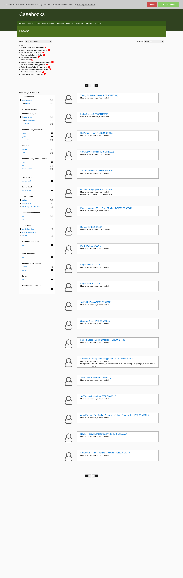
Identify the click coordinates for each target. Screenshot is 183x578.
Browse (22, 23)
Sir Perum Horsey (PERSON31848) (96, 133)
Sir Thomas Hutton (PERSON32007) (96, 171)
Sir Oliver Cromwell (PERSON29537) (97, 152)
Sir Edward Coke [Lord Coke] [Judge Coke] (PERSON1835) (107, 359)
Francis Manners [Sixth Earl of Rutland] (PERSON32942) (106, 208)
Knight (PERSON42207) (91, 283)
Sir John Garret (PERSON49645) (95, 321)
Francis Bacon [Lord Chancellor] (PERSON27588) (103, 340)
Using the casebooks (84, 23)
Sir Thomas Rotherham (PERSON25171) (98, 396)
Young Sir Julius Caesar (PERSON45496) (99, 95)
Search (30, 23)
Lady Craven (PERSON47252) (94, 114)
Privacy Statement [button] (86, 4)
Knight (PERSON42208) (91, 265)
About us (98, 23)
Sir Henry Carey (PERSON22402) (95, 377)
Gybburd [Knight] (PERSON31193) (96, 189)
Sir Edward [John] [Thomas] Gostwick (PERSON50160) (105, 453)
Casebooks (32, 14)
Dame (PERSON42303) (91, 227)
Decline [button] (152, 5)
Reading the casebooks (45, 23)
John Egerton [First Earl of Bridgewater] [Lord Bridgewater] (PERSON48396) (114, 415)
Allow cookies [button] (169, 5)
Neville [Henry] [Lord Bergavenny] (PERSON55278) (103, 434)
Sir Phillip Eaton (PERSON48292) (95, 302)
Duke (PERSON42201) (90, 246)
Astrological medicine (65, 23)
